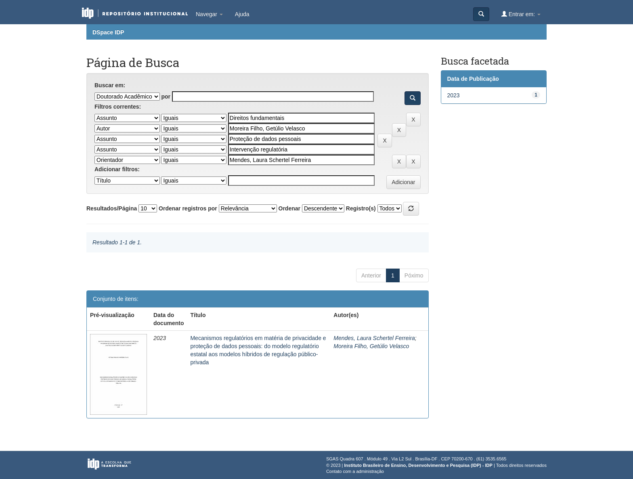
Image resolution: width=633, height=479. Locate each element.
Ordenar (289, 208)
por (165, 96)
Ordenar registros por (188, 208)
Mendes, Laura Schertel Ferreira (374, 338)
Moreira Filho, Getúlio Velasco (371, 346)
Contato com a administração (355, 471)
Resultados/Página (111, 208)
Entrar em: (521, 14)
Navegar (209, 14)
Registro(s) (361, 208)
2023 (453, 95)
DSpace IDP (108, 32)
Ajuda (242, 14)
